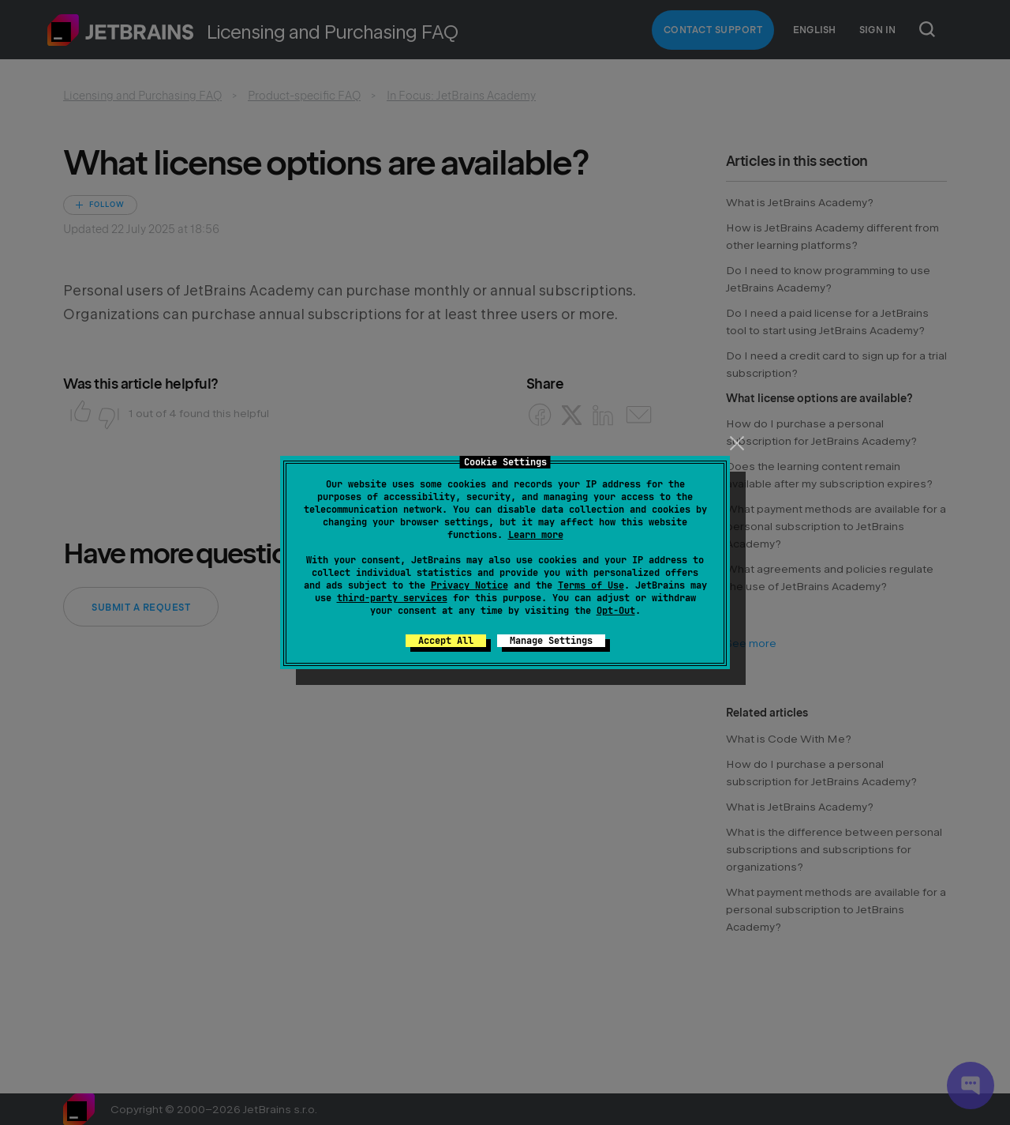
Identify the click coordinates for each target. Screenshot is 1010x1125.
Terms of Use (591, 585)
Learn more (535, 535)
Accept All (445, 640)
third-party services (392, 598)
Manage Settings (551, 640)
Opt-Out (616, 610)
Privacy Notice (469, 585)
